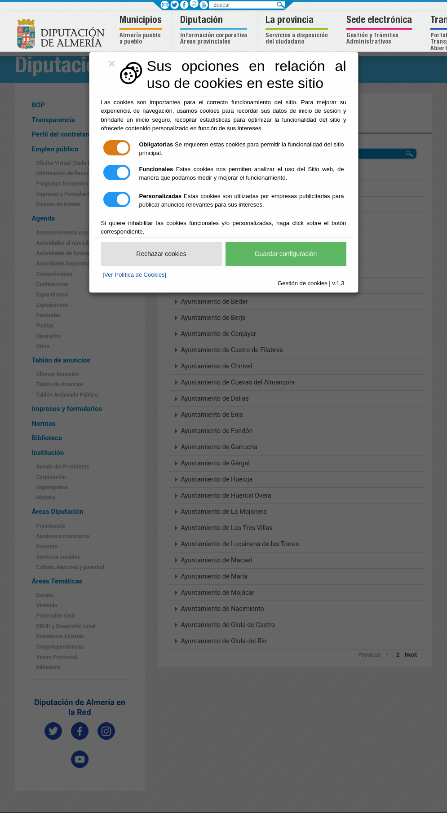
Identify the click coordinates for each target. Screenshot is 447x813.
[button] (141, 31)
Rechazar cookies (161, 253)
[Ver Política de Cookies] (135, 274)
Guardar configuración (286, 253)
